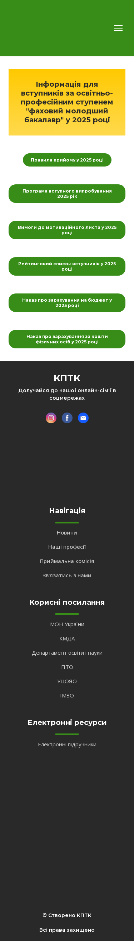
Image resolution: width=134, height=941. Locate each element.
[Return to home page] (30, 28)
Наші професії (67, 546)
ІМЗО (67, 695)
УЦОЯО (67, 681)
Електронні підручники (67, 744)
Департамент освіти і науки (67, 652)
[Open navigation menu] (118, 28)
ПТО (67, 666)
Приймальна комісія (67, 560)
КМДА (67, 638)
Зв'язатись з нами (67, 575)
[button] (67, 160)
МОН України (67, 624)
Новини (67, 532)
